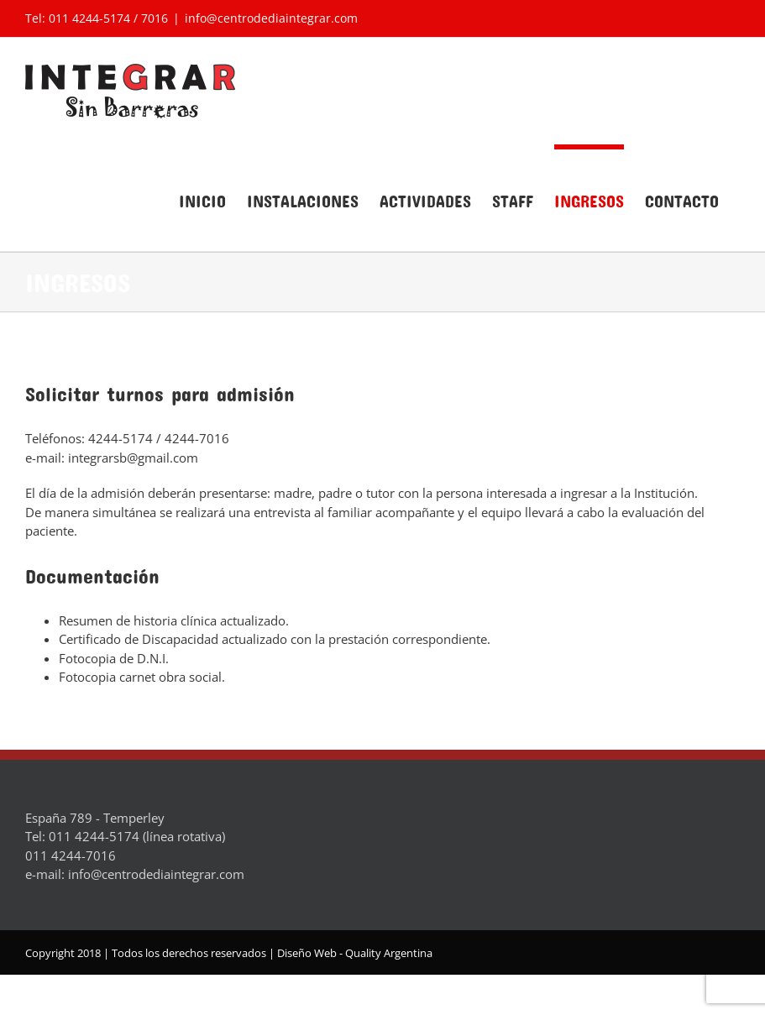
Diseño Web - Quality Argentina (354, 952)
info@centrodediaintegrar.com (271, 18)
